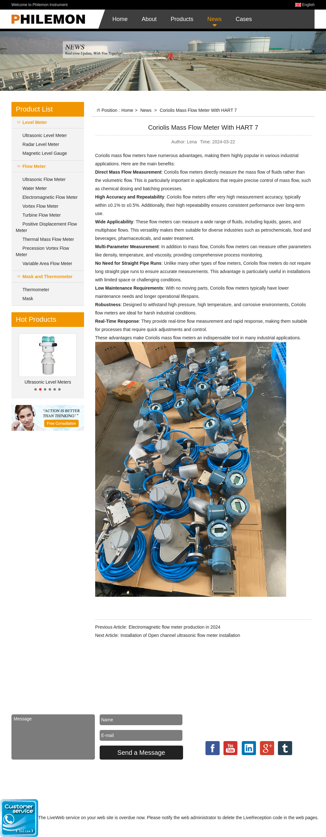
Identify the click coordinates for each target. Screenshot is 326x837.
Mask (28, 298)
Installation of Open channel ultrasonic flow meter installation (180, 635)
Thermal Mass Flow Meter (48, 239)
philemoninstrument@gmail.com (258, 696)
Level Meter (35, 122)
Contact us (233, 680)
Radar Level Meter (41, 144)
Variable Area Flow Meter (47, 263)
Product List (34, 109)
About (149, 19)
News (214, 19)
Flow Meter (34, 166)
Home (120, 19)
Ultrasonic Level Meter (45, 135)
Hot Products (36, 319)
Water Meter (35, 188)
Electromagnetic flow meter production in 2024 (174, 627)
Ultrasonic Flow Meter (44, 179)
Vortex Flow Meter (41, 206)
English (308, 5)
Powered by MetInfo (233, 780)
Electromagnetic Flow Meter (50, 197)
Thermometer (36, 289)
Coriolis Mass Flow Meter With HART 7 (198, 110)
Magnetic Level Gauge (45, 153)
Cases (244, 19)
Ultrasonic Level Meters (48, 382)
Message (53, 737)
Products (182, 19)
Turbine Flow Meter (42, 215)
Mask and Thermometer (48, 276)
